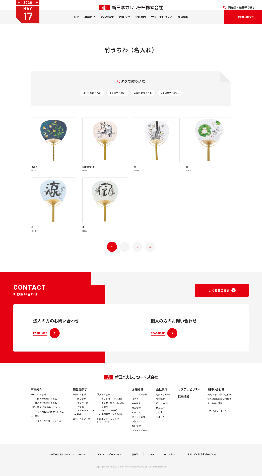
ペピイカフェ (170, 457)
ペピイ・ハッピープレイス (48, 426)
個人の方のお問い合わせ (219, 405)
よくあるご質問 (215, 409)
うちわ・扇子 (83, 408)
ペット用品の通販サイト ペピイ (50, 417)
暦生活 (135, 457)
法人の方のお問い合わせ (219, 400)
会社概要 (160, 405)
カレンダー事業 (38, 400)
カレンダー (82, 405)
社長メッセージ (163, 400)
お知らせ (124, 22)
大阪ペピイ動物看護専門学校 (201, 457)
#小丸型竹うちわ (92, 93)
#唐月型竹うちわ (170, 93)
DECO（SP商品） (109, 416)
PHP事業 (35, 422)
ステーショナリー (86, 416)
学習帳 (80, 412)
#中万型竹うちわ (143, 93)
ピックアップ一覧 (81, 424)
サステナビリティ (161, 22)
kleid (79, 420)
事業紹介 (89, 22)
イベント (136, 418)
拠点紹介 (160, 413)
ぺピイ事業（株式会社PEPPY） (46, 413)
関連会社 (160, 422)
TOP (76, 22)
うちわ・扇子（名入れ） (113, 408)
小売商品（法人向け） (112, 420)
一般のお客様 (79, 400)
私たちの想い (162, 409)
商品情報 (136, 413)
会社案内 (140, 22)
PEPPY (135, 405)
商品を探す (80, 395)
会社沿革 (160, 418)
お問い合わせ (215, 395)
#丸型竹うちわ (117, 93)
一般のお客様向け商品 (46, 405)
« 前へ (112, 247)
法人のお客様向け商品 (46, 408)
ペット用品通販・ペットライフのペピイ (66, 457)
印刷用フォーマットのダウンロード (108, 426)
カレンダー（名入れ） (112, 405)
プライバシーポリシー (218, 417)
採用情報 (183, 22)
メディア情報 (138, 422)
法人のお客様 (103, 400)
